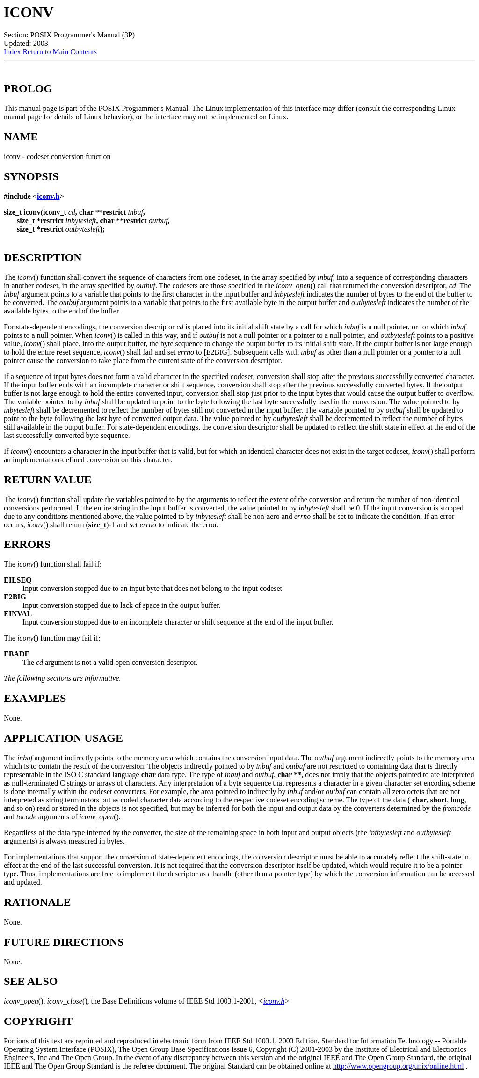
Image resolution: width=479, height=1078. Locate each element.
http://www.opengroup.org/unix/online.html (398, 1066)
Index (12, 52)
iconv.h (48, 196)
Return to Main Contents (59, 52)
